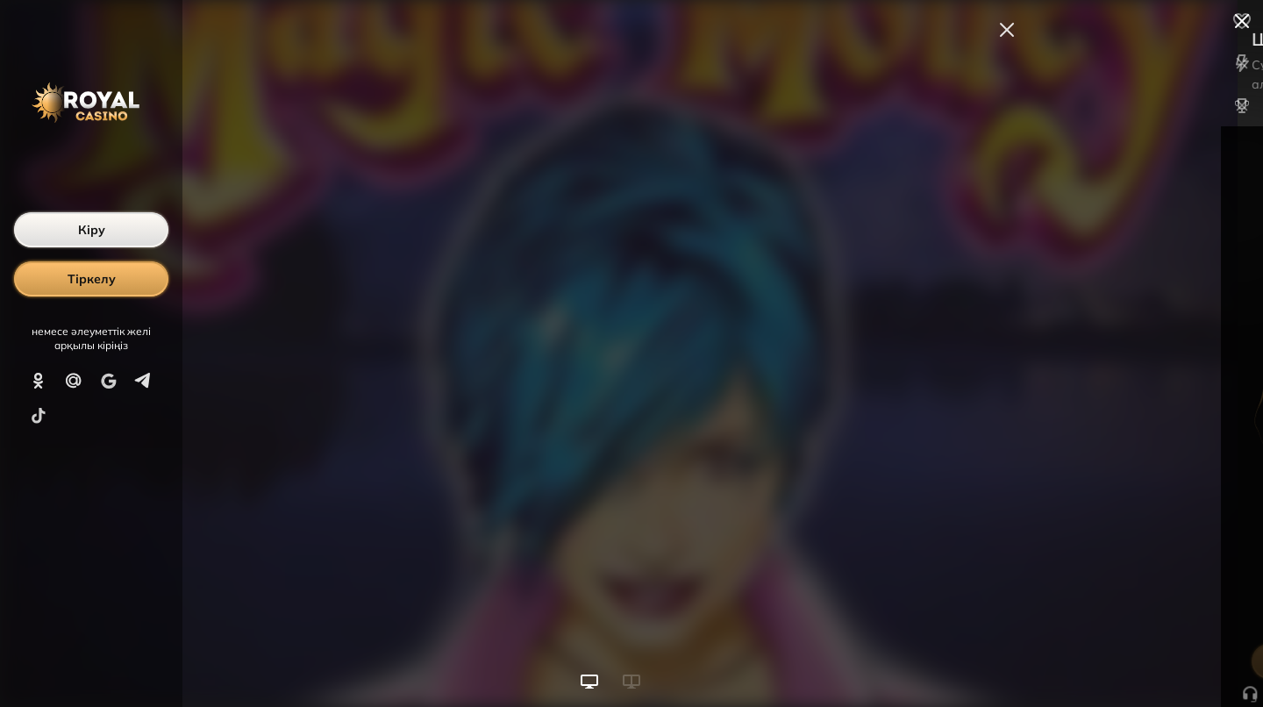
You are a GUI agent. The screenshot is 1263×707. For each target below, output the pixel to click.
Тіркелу (92, 279)
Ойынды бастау (1130, 661)
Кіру (91, 230)
